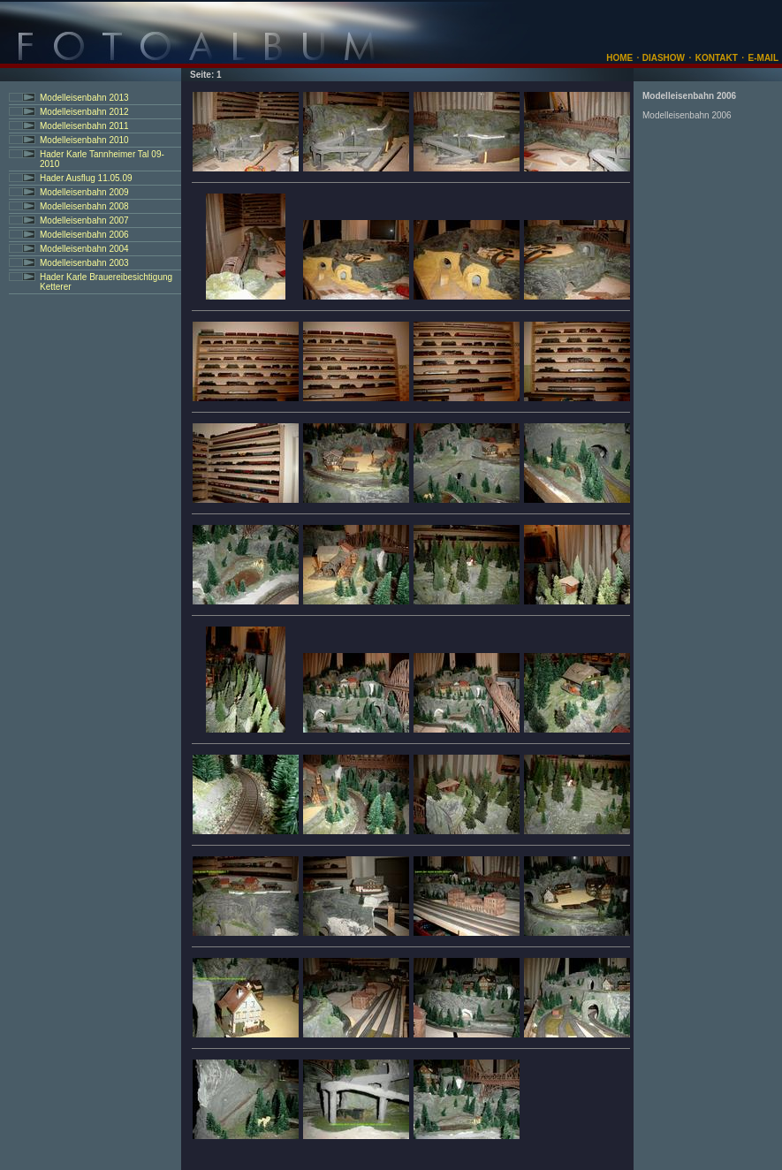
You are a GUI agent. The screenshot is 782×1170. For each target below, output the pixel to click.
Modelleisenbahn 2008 (84, 206)
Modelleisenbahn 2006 (84, 234)
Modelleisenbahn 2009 (84, 192)
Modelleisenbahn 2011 (84, 126)
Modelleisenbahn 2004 (84, 249)
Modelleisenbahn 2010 (84, 140)
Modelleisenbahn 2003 (84, 263)
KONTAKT (716, 58)
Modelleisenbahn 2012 (84, 112)
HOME (619, 58)
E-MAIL (763, 58)
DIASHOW (662, 58)
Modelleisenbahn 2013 (84, 98)
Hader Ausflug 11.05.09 (86, 178)
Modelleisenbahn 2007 (84, 220)
